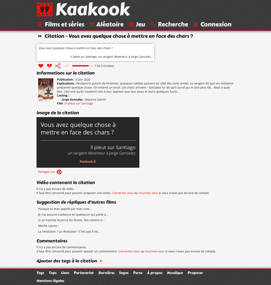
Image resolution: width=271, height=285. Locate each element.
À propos (154, 272)
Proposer (195, 272)
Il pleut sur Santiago (84, 57)
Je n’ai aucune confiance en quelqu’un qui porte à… (73, 214)
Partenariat (84, 272)
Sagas (124, 272)
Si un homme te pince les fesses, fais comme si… (71, 220)
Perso (137, 272)
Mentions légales (50, 280)
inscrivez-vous (148, 193)
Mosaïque (175, 272)
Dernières (106, 272)
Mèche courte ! (48, 226)
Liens (65, 272)
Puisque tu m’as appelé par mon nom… (65, 209)
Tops (53, 272)
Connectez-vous (122, 193)
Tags (40, 272)
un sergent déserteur (113, 57)
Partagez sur (50, 172)
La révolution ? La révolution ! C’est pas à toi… (69, 231)
